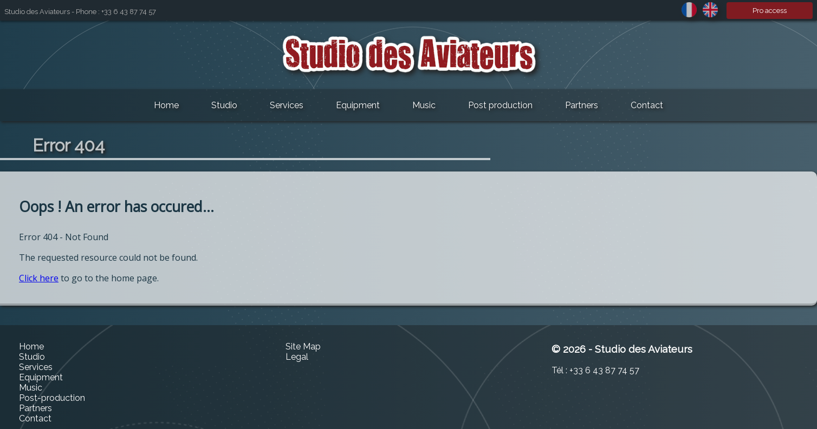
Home (166, 105)
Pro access (770, 10)
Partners (581, 105)
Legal (297, 357)
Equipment (358, 105)
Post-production (52, 398)
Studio (224, 105)
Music (424, 105)
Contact (647, 105)
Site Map (303, 346)
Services (286, 105)
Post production (500, 105)
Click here (39, 278)
